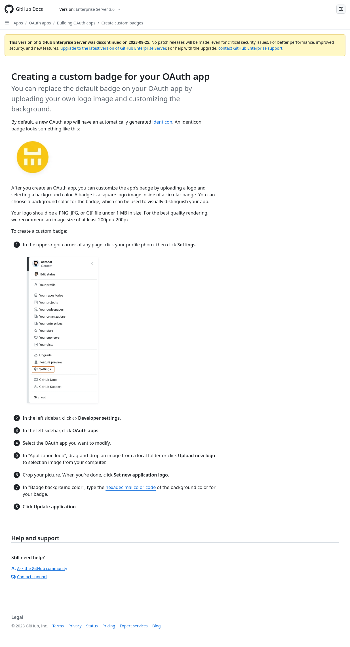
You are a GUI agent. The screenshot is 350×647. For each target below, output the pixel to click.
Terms (58, 626)
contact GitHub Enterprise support (250, 48)
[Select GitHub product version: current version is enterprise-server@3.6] (90, 9)
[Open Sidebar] (6, 22)
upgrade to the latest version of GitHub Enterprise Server (113, 48)
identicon (162, 122)
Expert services (134, 626)
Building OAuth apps (76, 23)
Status (92, 626)
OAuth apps (40, 23)
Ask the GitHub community (39, 568)
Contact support (29, 576)
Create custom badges (122, 23)
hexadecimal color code (131, 487)
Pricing (108, 626)
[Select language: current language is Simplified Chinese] (340, 9)
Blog (156, 626)
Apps (18, 23)
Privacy (75, 626)
